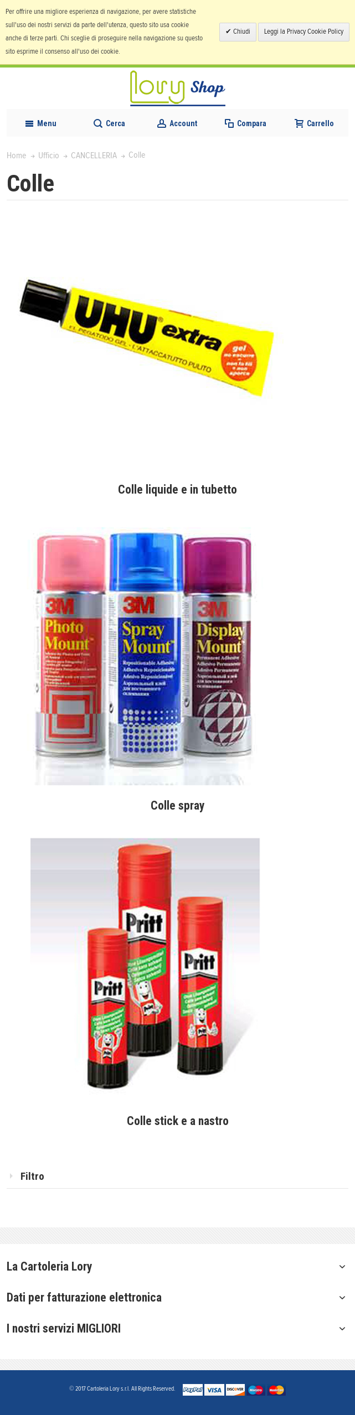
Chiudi (240, 31)
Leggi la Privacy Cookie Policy (303, 31)
